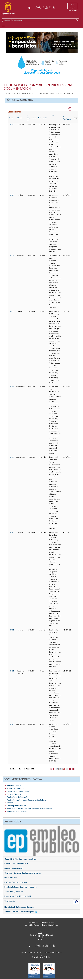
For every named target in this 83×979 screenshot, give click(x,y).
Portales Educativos (14, 794)
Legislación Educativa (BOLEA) (18, 791)
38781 (12, 630)
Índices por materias (65, 93)
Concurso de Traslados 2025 (16, 864)
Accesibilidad (26, 953)
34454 (12, 311)
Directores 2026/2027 (13, 868)
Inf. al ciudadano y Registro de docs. (21, 887)
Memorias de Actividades (17, 811)
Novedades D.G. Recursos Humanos (19, 907)
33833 (12, 125)
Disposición (42, 118)
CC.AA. (19, 118)
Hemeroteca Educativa (15, 788)
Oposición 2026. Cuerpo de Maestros (20, 859)
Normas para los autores (16, 806)
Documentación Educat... (45, 93)
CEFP (16, 93)
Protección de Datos (53, 953)
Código (11, 118)
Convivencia (9, 901)
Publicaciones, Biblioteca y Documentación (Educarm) (27, 800)
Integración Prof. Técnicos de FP (17, 896)
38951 (12, 671)
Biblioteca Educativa (14, 786)
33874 (12, 256)
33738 (12, 195)
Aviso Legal (38, 953)
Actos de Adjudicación (13, 891)
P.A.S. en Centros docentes (15, 882)
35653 (12, 457)
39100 (12, 724)
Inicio (8, 93)
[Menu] (3, 26)
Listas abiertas (10, 877)
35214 (12, 387)
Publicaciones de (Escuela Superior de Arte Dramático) (29, 809)
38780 (12, 532)
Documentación (27, 93)
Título (51, 115)
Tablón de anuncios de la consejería (21, 912)
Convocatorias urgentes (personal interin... (22, 873)
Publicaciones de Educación (17, 797)
